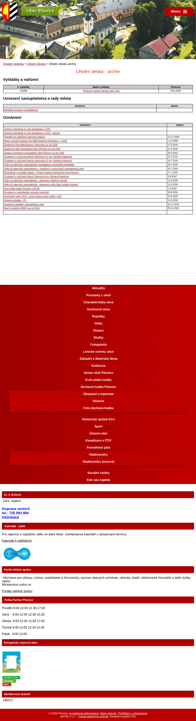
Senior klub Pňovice (98, 372)
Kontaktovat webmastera (84, 713)
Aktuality (98, 288)
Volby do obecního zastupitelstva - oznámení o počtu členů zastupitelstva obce (44, 168)
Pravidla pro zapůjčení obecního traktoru (24, 137)
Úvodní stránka (13, 64)
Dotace (98, 330)
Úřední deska (36, 64)
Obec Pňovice (40, 10)
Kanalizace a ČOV (98, 440)
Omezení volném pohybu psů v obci (101, 91)
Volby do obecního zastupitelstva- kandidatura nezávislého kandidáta (39, 164)
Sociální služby (98, 473)
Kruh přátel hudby (98, 379)
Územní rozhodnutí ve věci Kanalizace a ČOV (27, 129)
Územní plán (98, 433)
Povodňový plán (98, 447)
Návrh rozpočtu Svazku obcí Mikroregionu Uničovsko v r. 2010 (35, 141)
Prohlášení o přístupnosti (132, 713)
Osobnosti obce (98, 309)
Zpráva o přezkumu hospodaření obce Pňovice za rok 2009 (34, 153)
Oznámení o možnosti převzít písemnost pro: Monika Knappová (36, 176)
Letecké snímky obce (98, 351)
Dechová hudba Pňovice (98, 387)
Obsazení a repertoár (98, 394)
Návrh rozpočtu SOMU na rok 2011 (22, 208)
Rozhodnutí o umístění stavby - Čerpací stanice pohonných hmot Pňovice (41, 172)
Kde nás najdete (98, 480)
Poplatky (98, 316)
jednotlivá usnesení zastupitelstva (21, 110)
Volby (98, 323)
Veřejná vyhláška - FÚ (15, 200)
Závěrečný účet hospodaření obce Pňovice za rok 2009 (32, 149)
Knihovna (98, 365)
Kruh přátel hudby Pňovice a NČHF (22, 188)
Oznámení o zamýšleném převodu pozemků (26, 192)
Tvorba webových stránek (93, 716)
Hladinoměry (98, 454)
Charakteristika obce (98, 302)
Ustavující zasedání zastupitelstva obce (24, 204)
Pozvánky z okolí (98, 295)
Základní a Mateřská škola (98, 358)
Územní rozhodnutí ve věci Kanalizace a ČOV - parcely (32, 133)
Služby (99, 337)
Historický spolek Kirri (98, 419)
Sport (99, 426)
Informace (10, 517)
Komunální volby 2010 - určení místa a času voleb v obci (32, 196)
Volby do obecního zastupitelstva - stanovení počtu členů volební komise (41, 184)
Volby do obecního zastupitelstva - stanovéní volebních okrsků (35, 180)
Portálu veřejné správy (17, 591)
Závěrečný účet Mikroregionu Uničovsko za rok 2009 (30, 145)
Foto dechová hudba (98, 408)
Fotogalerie (98, 344)
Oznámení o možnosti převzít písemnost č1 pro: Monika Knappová (38, 156)
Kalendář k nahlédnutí (17, 540)
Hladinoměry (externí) (98, 461)
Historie (98, 401)
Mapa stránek (108, 713)
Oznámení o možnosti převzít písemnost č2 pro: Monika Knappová (38, 160)
